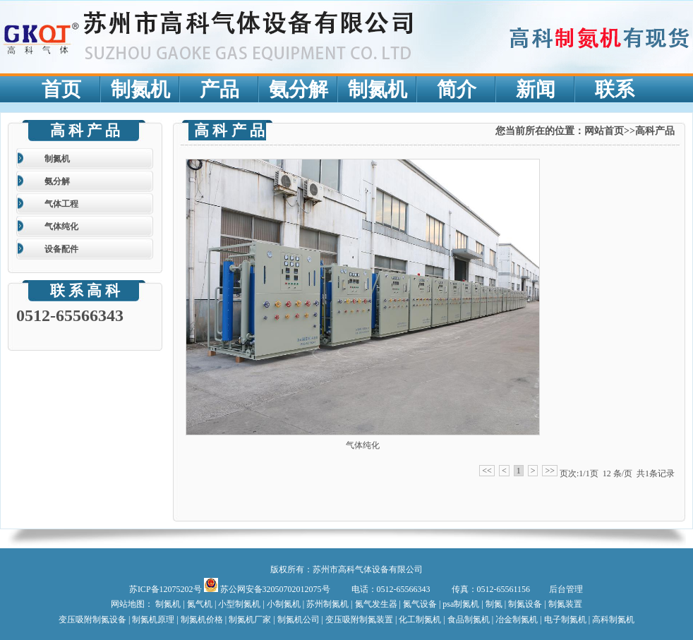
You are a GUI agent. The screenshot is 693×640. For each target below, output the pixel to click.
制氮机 (57, 159)
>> (550, 471)
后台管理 (566, 589)
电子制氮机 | (567, 619)
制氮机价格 (203, 619)
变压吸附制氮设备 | (95, 619)
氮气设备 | (421, 604)
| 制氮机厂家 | (250, 619)
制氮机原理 (153, 619)
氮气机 (199, 604)
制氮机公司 (298, 619)
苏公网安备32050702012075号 (268, 589)
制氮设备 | (527, 604)
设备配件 (61, 249)
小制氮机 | (285, 604)
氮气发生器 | (379, 604)
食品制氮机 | (470, 619)
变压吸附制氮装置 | (362, 619)
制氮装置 (565, 604)
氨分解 (57, 181)
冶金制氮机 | (518, 619)
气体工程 (61, 204)
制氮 (495, 604)
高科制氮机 (613, 619)
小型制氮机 (240, 604)
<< (487, 471)
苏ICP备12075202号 (166, 589)
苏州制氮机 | (330, 604)
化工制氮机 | (423, 619)
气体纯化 (61, 226)
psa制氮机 (460, 604)
